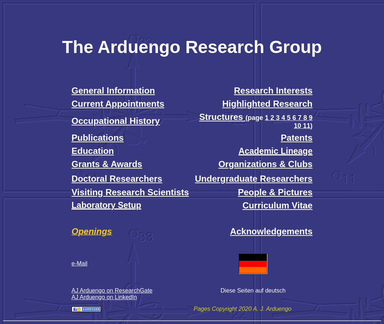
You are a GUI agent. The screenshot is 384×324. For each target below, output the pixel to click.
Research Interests (273, 90)
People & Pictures (275, 192)
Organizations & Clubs (265, 164)
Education (93, 151)
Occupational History (116, 121)
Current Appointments (118, 104)
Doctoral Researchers (117, 179)
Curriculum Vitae (277, 205)
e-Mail (80, 263)
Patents (297, 138)
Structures (222, 117)
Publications (98, 138)
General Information (113, 90)
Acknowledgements (271, 231)
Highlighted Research (267, 104)
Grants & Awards (107, 164)
